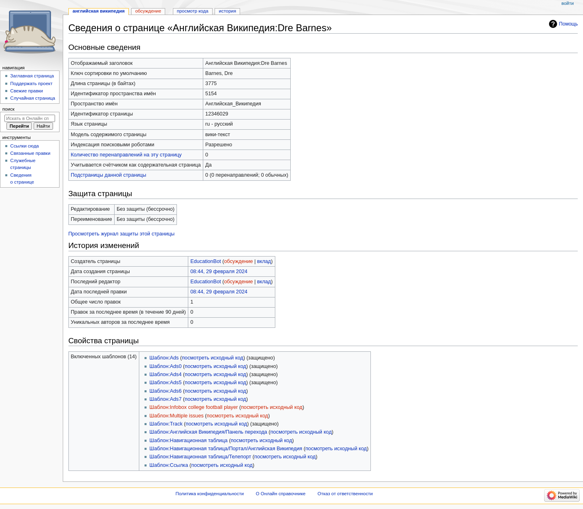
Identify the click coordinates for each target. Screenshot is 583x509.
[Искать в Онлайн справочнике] (29, 118)
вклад (264, 261)
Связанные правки (30, 153)
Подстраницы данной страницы (108, 175)
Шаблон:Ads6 (165, 391)
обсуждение (238, 261)
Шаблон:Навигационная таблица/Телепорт (200, 457)
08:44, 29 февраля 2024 (218, 271)
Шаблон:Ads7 (165, 399)
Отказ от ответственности (344, 493)
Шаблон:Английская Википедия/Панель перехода (208, 432)
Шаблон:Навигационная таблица (188, 440)
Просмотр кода (193, 11)
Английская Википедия (98, 11)
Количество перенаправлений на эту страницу (126, 155)
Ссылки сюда (24, 145)
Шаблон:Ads (164, 358)
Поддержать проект (31, 83)
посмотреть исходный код (212, 358)
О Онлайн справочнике (281, 493)
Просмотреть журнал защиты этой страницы (121, 234)
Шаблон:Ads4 (165, 374)
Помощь (568, 24)
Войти (568, 3)
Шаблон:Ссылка (168, 465)
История (227, 11)
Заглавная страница (32, 75)
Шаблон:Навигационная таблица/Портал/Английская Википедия (225, 448)
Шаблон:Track (166, 424)
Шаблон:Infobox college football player (193, 407)
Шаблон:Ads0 (165, 366)
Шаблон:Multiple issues (176, 416)
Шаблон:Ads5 (165, 382)
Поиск (8, 109)
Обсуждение (148, 11)
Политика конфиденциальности (210, 493)
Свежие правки (26, 90)
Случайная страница (32, 98)
